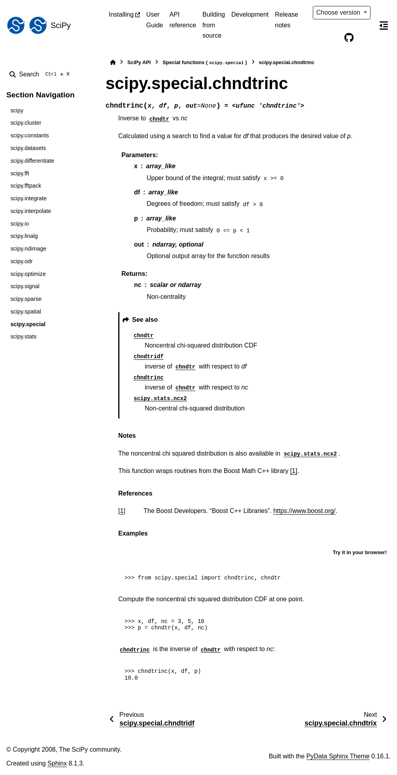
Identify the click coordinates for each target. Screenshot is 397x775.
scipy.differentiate (32, 161)
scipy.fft (19, 173)
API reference (182, 19)
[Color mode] (332, 38)
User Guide (154, 19)
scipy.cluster (25, 123)
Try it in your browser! (360, 552)
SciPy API (139, 62)
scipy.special (27, 324)
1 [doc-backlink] (121, 510)
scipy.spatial (25, 311)
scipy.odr (21, 261)
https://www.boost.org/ (304, 510)
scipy (16, 110)
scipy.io (19, 223)
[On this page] (384, 25)
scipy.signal (24, 286)
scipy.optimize (27, 274)
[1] (293, 470)
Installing (121, 14)
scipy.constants (29, 135)
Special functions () (205, 62)
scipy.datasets (28, 148)
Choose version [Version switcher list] (339, 12)
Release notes (286, 19)
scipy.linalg (24, 236)
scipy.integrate (28, 198)
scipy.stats (23, 336)
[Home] (112, 62)
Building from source (213, 25)
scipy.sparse (26, 299)
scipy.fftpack (25, 185)
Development (249, 14)
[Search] (41, 74)
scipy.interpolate (30, 211)
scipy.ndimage (28, 248)
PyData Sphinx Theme (338, 756)
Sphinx (57, 763)
